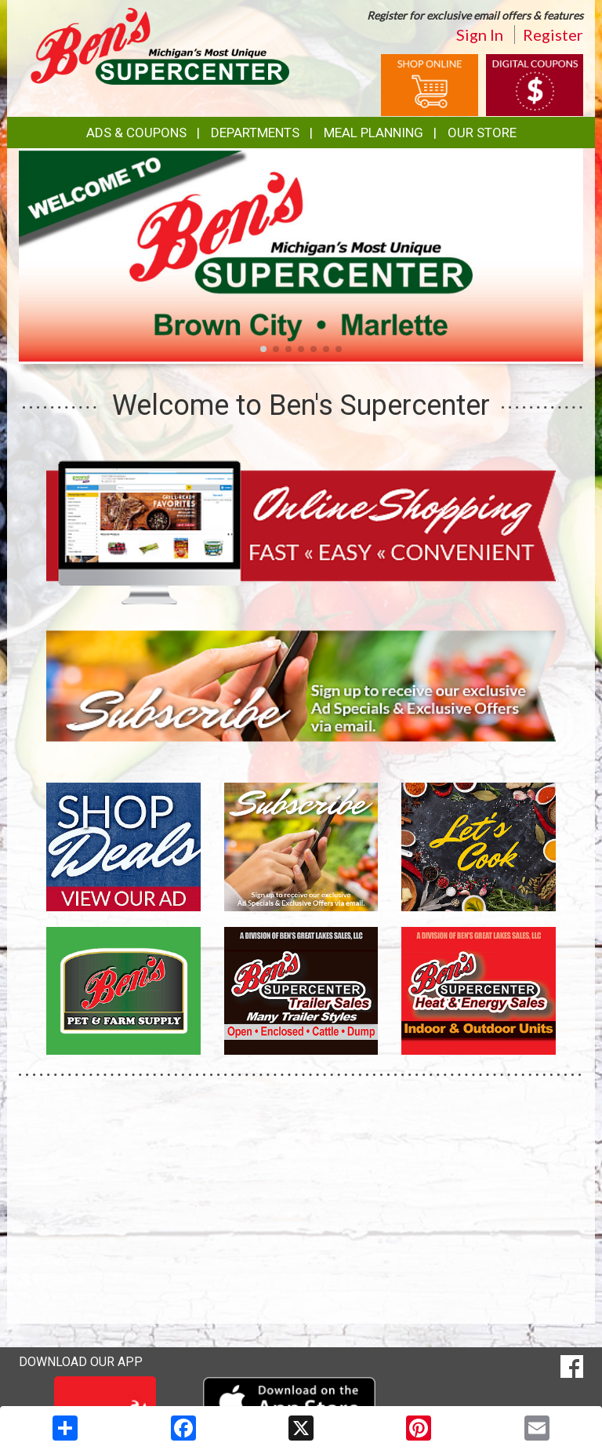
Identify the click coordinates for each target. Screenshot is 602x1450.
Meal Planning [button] (373, 132)
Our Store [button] (482, 132)
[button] (263, 349)
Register (553, 34)
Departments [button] (255, 132)
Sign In (479, 34)
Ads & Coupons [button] (136, 132)
